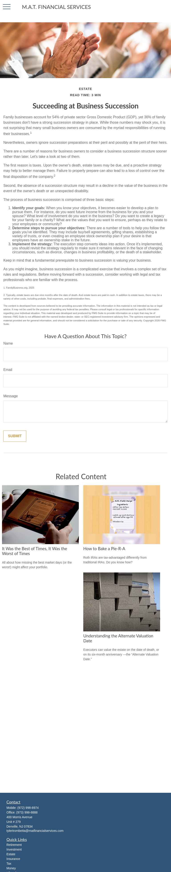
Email (7, 370)
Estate (10, 854)
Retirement (14, 845)
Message (10, 396)
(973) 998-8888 (27, 812)
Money (11, 868)
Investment (14, 849)
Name (8, 343)
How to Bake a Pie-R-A (104, 548)
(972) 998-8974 (28, 808)
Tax (8, 863)
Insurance (13, 859)
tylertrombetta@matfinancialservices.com (34, 830)
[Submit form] (14, 436)
